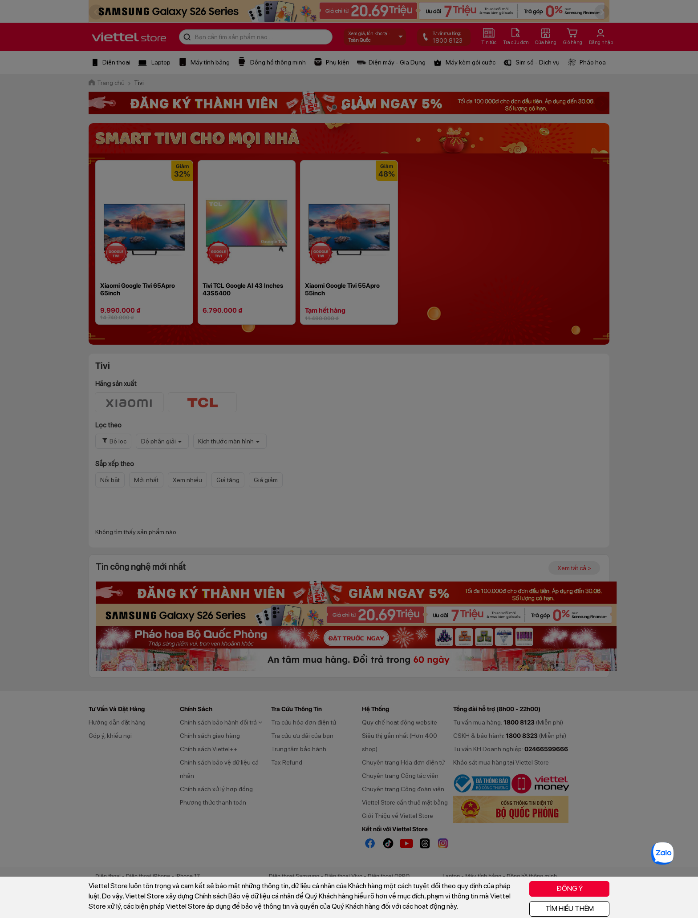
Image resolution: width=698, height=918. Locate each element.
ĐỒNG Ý (569, 888)
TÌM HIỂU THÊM (569, 908)
